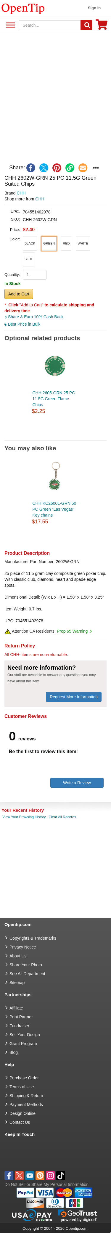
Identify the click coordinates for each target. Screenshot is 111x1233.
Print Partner (21, 1017)
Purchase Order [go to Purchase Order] (24, 1078)
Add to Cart (18, 294)
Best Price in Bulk (22, 324)
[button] (30, 244)
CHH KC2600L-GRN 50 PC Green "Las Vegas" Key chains (54, 509)
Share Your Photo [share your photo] (25, 964)
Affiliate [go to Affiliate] (16, 1008)
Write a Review (77, 782)
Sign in (94, 8)
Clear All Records (62, 817)
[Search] (86, 25)
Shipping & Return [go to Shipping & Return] (26, 1095)
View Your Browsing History (24, 817)
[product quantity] (34, 275)
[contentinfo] (23, 8)
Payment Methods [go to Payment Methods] (26, 1104)
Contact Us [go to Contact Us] (19, 1122)
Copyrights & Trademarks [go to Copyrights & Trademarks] (32, 938)
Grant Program (23, 1043)
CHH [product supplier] (39, 199)
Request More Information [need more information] (74, 697)
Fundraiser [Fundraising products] (19, 1025)
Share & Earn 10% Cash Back (33, 316)
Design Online (22, 1113)
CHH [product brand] (21, 193)
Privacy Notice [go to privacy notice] (22, 947)
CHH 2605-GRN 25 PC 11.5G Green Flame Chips (54, 398)
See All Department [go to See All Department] (27, 973)
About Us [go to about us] (18, 956)
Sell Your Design (24, 1034)
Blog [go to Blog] (13, 1052)
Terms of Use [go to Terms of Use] (21, 1086)
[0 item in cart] (101, 26)
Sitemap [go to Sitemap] (17, 982)
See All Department (9, 25)
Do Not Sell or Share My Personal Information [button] (46, 1184)
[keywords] (50, 25)
